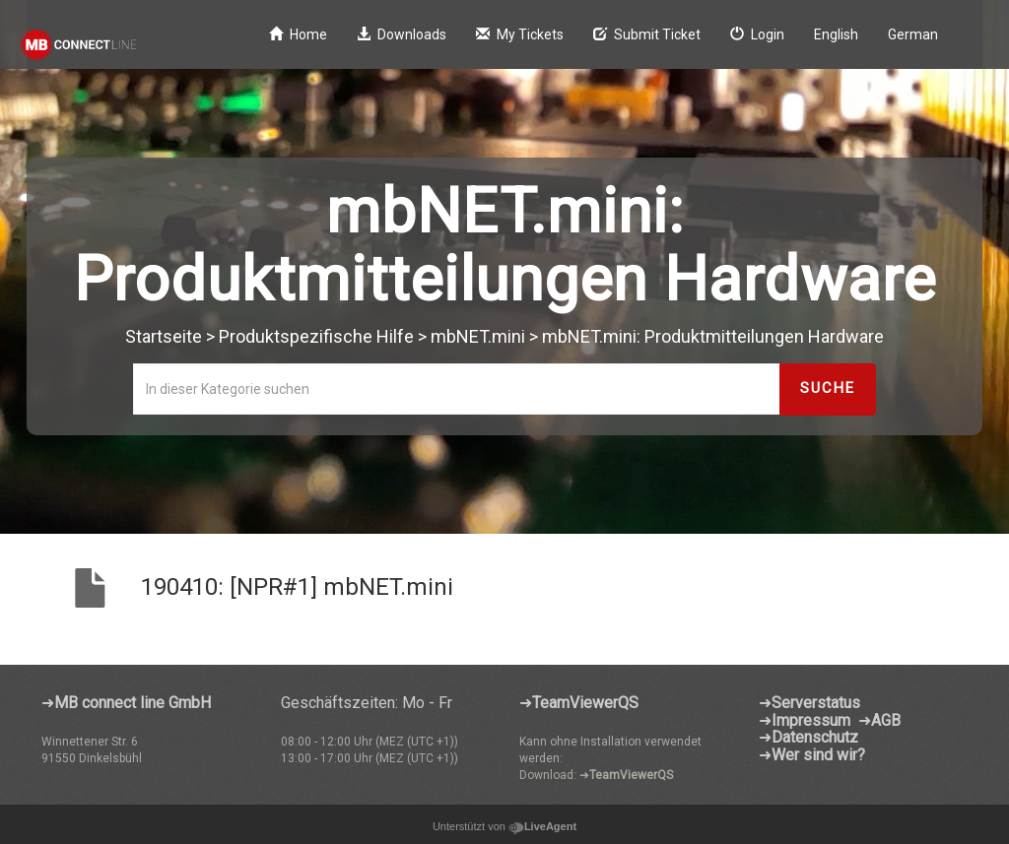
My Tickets (520, 34)
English (836, 34)
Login (757, 34)
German (913, 34)
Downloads (401, 34)
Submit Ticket (647, 34)
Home (298, 34)
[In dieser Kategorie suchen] (456, 389)
